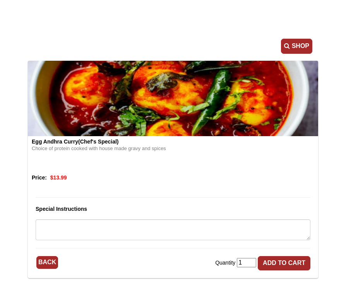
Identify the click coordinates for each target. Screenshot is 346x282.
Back (47, 262)
